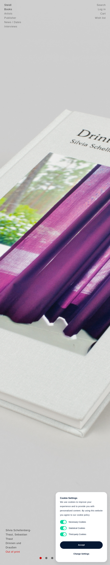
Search (101, 5)
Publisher (10, 17)
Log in (102, 9)
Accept (81, 545)
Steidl (7, 5)
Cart (103, 13)
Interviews (10, 26)
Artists (8, 13)
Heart (35, 282)
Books (8, 9)
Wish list (100, 17)
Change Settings (81, 554)
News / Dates (12, 22)
